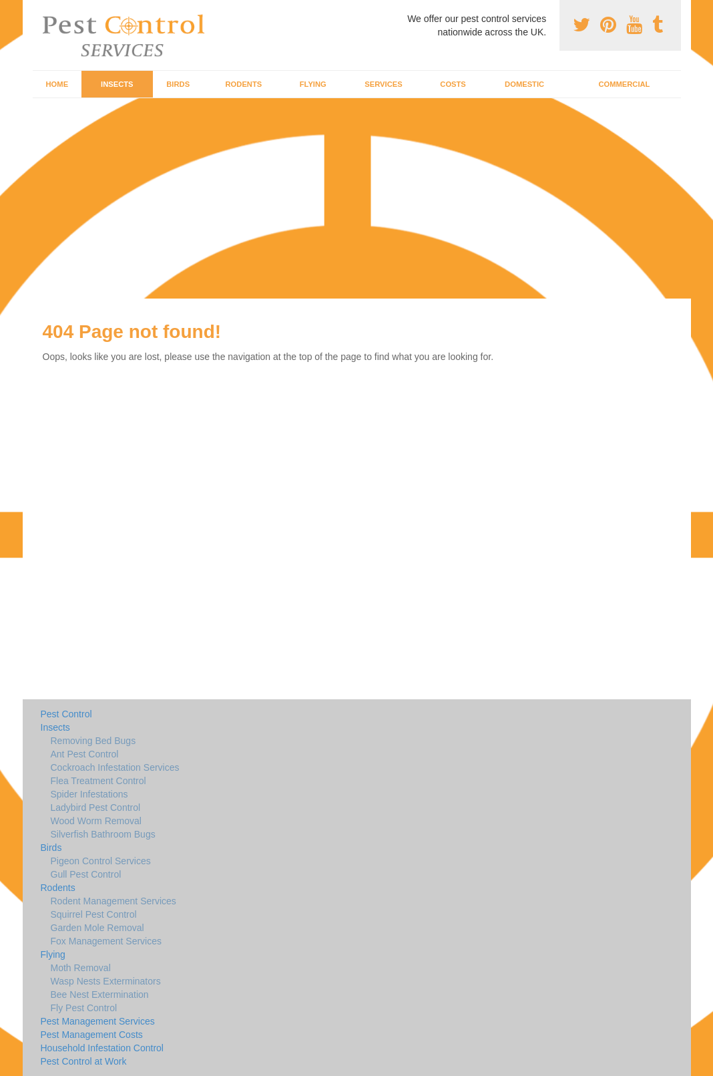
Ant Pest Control (85, 754)
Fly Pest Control (84, 1008)
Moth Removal (81, 967)
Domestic (524, 84)
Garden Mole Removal (97, 927)
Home (57, 84)
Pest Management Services (98, 1021)
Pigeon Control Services (101, 861)
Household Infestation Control (102, 1048)
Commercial (624, 84)
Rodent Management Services (113, 901)
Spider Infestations (89, 794)
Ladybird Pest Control (96, 807)
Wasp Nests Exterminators (106, 981)
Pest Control (66, 714)
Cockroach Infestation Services (115, 767)
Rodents (244, 84)
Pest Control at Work (84, 1061)
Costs (453, 84)
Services (383, 84)
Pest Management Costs (92, 1034)
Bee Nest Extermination (100, 994)
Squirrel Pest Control (94, 914)
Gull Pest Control (86, 874)
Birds (178, 84)
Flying (313, 84)
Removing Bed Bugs (93, 740)
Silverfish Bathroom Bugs (103, 834)
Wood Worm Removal (96, 821)
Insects (117, 84)
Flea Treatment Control (98, 780)
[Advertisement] (356, 198)
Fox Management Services (106, 941)
